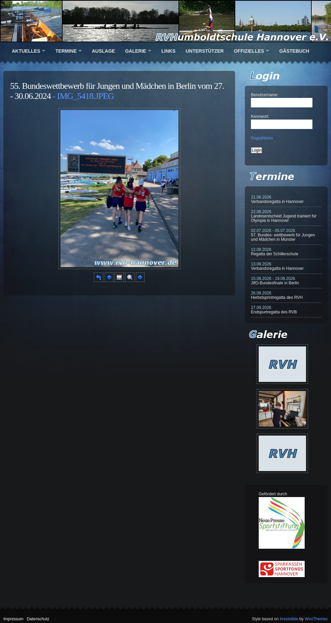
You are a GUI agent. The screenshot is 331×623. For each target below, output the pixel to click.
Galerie (135, 51)
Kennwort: (260, 116)
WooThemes (316, 619)
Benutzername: (264, 95)
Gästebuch (294, 51)
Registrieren (262, 138)
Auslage (103, 51)
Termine (66, 51)
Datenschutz (38, 619)
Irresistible (289, 619)
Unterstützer (205, 51)
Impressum (13, 619)
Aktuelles (26, 51)
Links (168, 51)
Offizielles (249, 51)
